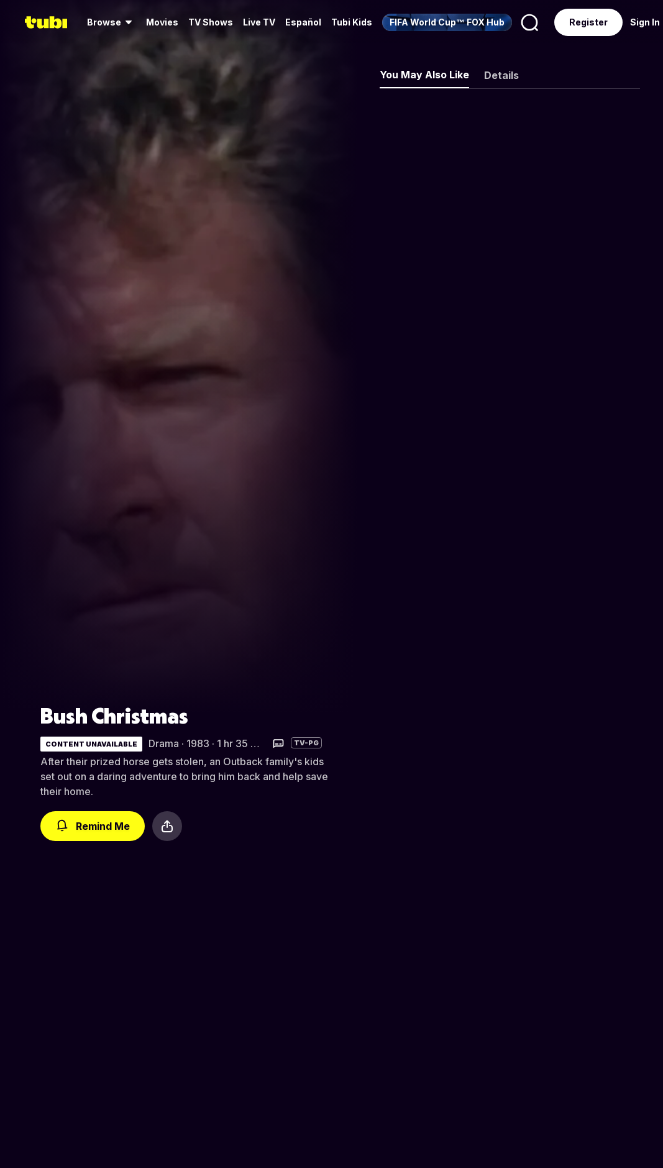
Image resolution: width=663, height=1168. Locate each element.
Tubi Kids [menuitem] (351, 22)
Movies (162, 22)
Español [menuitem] (303, 22)
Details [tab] (501, 75)
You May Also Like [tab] (424, 74)
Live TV (259, 22)
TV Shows (210, 22)
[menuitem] (111, 22)
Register (588, 22)
